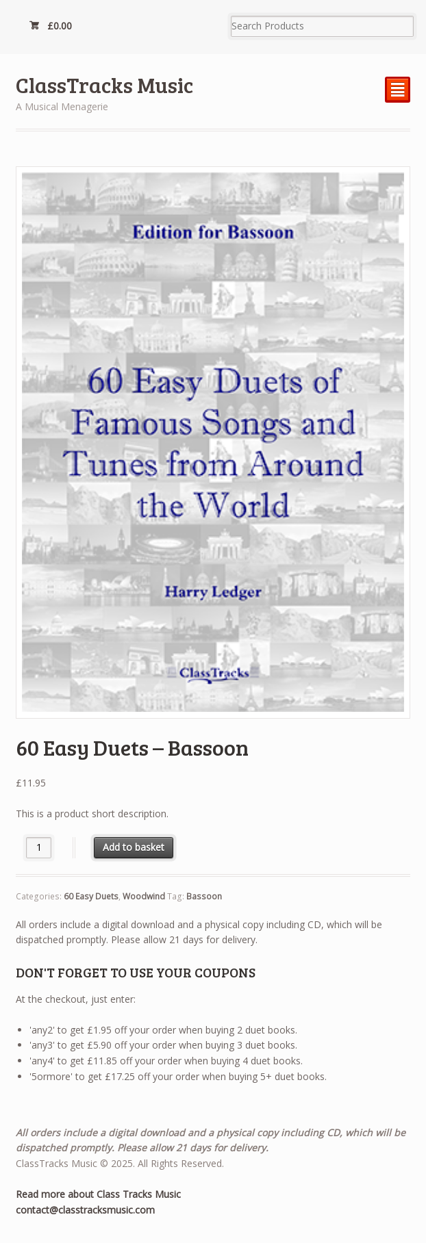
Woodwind (144, 896)
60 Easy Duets (91, 896)
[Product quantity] (38, 847)
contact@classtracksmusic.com (85, 1209)
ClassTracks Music (104, 84)
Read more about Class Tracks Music (98, 1194)
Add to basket (133, 847)
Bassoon (204, 896)
